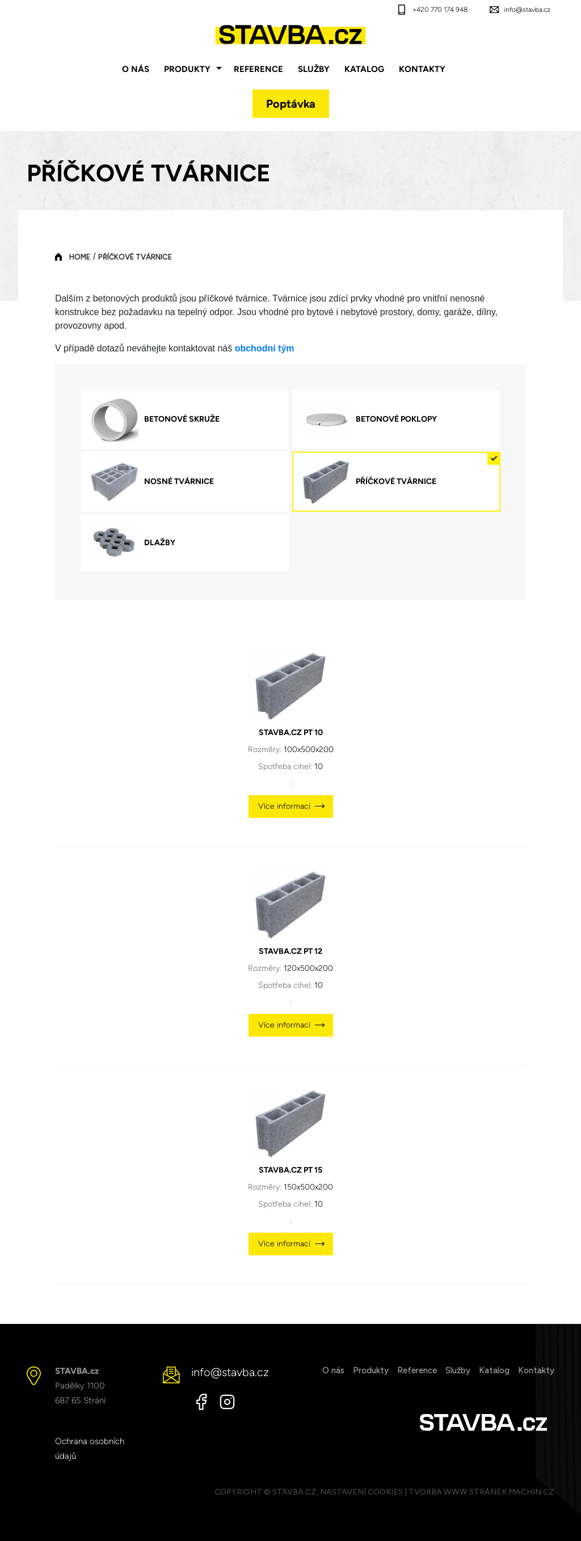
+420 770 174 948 (440, 10)
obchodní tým (264, 348)
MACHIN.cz (531, 1492)
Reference (258, 69)
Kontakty (422, 69)
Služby (314, 69)
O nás (135, 69)
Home (79, 257)
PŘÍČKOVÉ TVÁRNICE (135, 257)
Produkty (187, 69)
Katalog (364, 69)
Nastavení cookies (361, 1492)
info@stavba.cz (527, 10)
